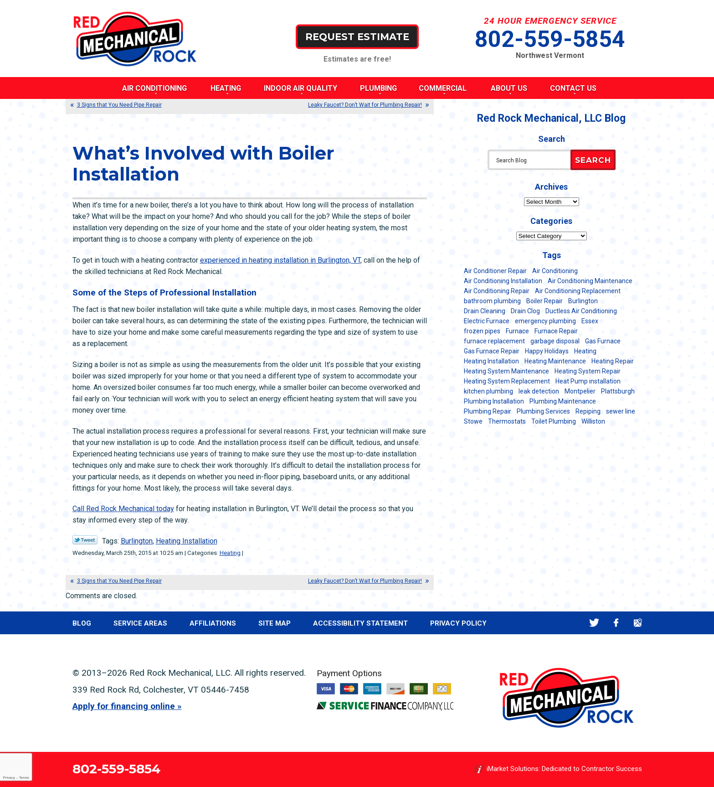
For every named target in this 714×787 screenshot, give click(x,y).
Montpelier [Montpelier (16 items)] (580, 391)
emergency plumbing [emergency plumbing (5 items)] (545, 321)
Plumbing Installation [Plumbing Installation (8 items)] (494, 401)
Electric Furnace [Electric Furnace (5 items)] (486, 321)
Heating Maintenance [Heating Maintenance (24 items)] (555, 361)
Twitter (594, 623)
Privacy (9, 778)
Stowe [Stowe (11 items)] (473, 421)
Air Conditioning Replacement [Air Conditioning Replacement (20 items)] (578, 291)
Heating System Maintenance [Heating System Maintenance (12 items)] (506, 371)
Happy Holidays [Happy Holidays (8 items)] (547, 351)
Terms (24, 778)
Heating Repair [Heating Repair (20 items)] (612, 361)
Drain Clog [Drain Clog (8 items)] (525, 311)
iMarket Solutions (513, 769)
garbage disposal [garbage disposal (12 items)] (555, 341)
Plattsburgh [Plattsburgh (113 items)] (618, 391)
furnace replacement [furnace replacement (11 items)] (494, 341)
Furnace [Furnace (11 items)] (517, 331)
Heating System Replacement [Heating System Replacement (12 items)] (507, 381)
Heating (230, 552)
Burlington (137, 541)
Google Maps (638, 623)
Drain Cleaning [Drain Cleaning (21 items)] (484, 311)
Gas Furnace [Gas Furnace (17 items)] (603, 341)
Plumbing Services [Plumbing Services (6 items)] (543, 411)
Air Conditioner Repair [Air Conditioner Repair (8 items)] (495, 270)
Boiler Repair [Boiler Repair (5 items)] (544, 301)
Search (593, 160)
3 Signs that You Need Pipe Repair (119, 105)
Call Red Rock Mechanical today (123, 508)
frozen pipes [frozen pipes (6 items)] (482, 331)
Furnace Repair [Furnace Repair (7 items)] (556, 331)
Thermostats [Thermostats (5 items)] (507, 421)
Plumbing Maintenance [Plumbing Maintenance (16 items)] (562, 401)
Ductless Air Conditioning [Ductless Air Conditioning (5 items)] (581, 311)
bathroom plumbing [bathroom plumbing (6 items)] (492, 301)
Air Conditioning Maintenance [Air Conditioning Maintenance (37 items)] (590, 281)
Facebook (616, 623)
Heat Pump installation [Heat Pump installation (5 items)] (588, 381)
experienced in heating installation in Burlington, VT (280, 260)
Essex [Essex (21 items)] (589, 321)
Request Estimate (357, 36)
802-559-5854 (550, 39)
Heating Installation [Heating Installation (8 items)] (491, 361)
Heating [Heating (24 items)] (585, 351)
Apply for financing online (123, 706)
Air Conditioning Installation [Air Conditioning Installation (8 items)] (503, 281)
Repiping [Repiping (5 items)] (588, 411)
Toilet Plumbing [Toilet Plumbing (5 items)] (553, 421)
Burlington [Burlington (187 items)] (583, 301)
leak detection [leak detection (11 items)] (539, 391)
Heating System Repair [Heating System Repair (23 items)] (588, 371)
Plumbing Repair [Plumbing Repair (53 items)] (487, 411)
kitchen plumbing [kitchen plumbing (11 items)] (488, 391)
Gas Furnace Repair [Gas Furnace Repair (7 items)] (491, 351)
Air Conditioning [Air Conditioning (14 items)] (555, 270)
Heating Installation (186, 541)
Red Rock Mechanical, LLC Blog (551, 118)
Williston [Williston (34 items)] (593, 421)
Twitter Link (85, 539)
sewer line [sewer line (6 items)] (620, 411)
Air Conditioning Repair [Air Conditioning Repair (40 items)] (496, 291)
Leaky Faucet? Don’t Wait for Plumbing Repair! (365, 105)
